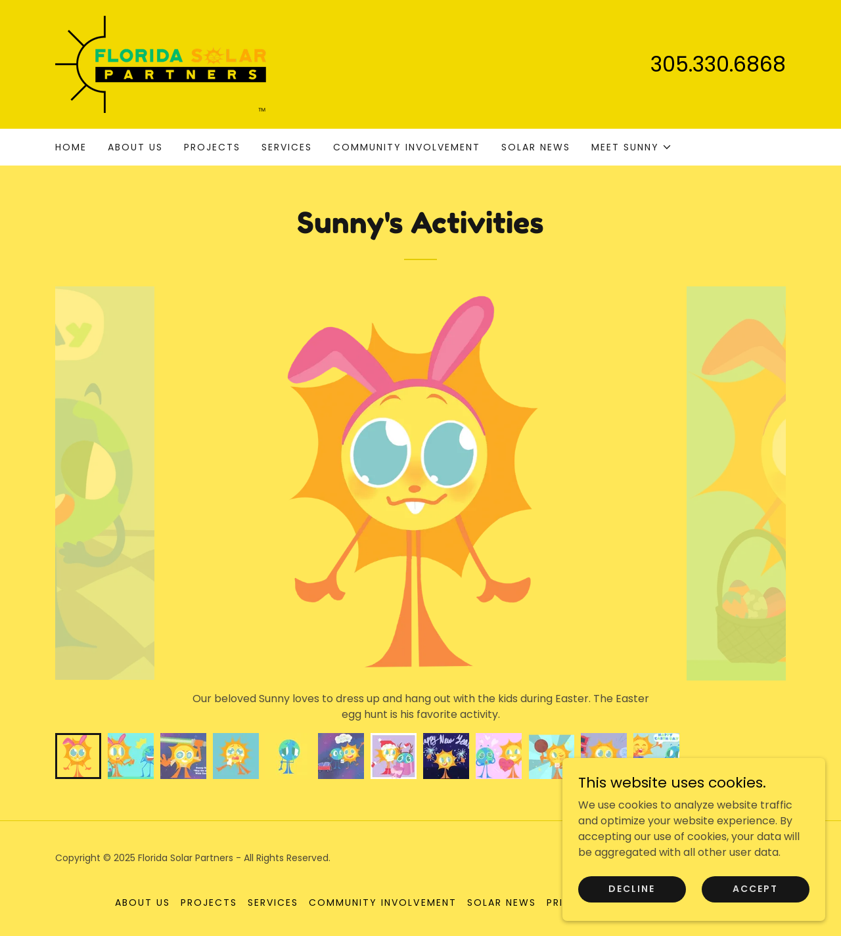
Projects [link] (212, 147)
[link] (160, 63)
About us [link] (135, 147)
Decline (631, 888)
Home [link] (71, 147)
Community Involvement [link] (406, 147)
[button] (631, 147)
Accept (755, 888)
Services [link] (286, 147)
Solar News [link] (535, 147)
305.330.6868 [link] (718, 64)
